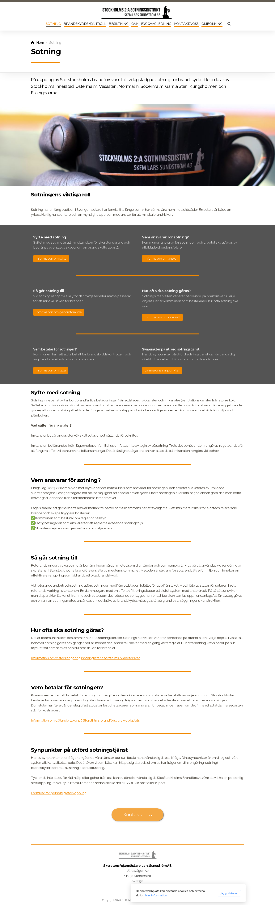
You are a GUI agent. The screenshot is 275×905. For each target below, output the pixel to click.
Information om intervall (162, 317)
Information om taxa (51, 370)
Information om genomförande (59, 312)
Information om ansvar (161, 258)
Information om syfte (51, 258)
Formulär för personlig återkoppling (59, 793)
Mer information (105, 895)
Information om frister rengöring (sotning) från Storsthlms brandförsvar (85, 658)
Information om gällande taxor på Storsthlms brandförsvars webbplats (85, 720)
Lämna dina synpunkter (162, 370)
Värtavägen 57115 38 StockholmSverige (137, 876)
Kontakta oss (137, 814)
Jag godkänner (178, 893)
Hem (40, 42)
